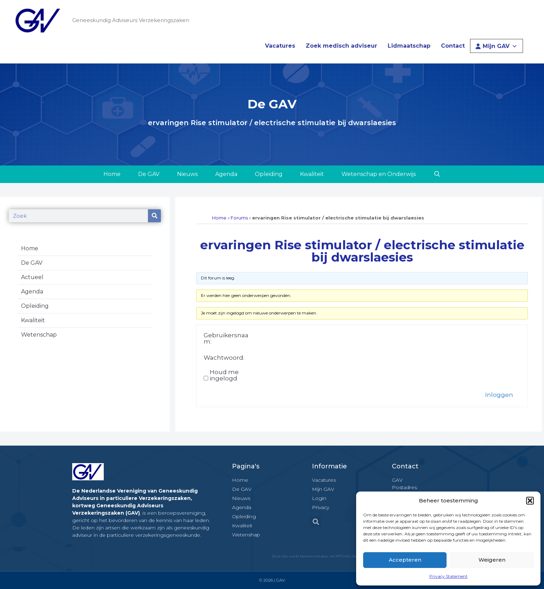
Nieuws (187, 174)
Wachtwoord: (224, 357)
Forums (239, 218)
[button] (529, 500)
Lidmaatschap (409, 45)
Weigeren (491, 559)
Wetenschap (39, 334)
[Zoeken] (154, 215)
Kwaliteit (312, 174)
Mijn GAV (500, 46)
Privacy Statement (448, 576)
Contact (453, 45)
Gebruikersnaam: (226, 338)
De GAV (148, 174)
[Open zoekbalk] (436, 174)
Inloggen (499, 394)
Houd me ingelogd (224, 375)
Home (112, 174)
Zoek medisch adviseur (341, 45)
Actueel (32, 277)
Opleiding (269, 174)
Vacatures (280, 45)
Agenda (226, 174)
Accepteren (405, 559)
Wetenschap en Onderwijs (378, 174)
